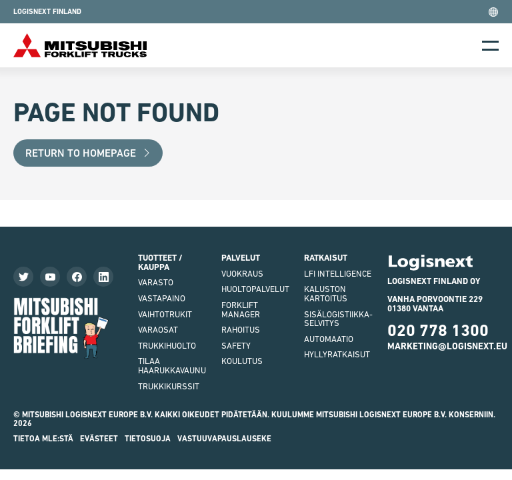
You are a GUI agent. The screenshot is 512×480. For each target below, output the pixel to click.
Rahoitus (240, 330)
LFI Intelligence (337, 274)
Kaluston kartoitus (325, 293)
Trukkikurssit (168, 386)
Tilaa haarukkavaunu (172, 365)
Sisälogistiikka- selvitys (338, 319)
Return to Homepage (88, 153)
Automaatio (328, 339)
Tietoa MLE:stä (43, 438)
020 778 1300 (438, 330)
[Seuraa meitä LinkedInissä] (103, 277)
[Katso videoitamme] (50, 277)
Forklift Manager (240, 309)
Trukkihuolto (167, 346)
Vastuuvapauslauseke (224, 438)
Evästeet (99, 438)
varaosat (158, 330)
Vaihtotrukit (165, 314)
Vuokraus (242, 274)
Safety (236, 346)
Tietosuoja (148, 438)
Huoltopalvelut (255, 289)
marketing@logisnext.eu (447, 346)
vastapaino (161, 298)
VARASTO (155, 282)
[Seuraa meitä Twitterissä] (23, 277)
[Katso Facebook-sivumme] (77, 277)
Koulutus (242, 361)
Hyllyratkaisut (337, 354)
